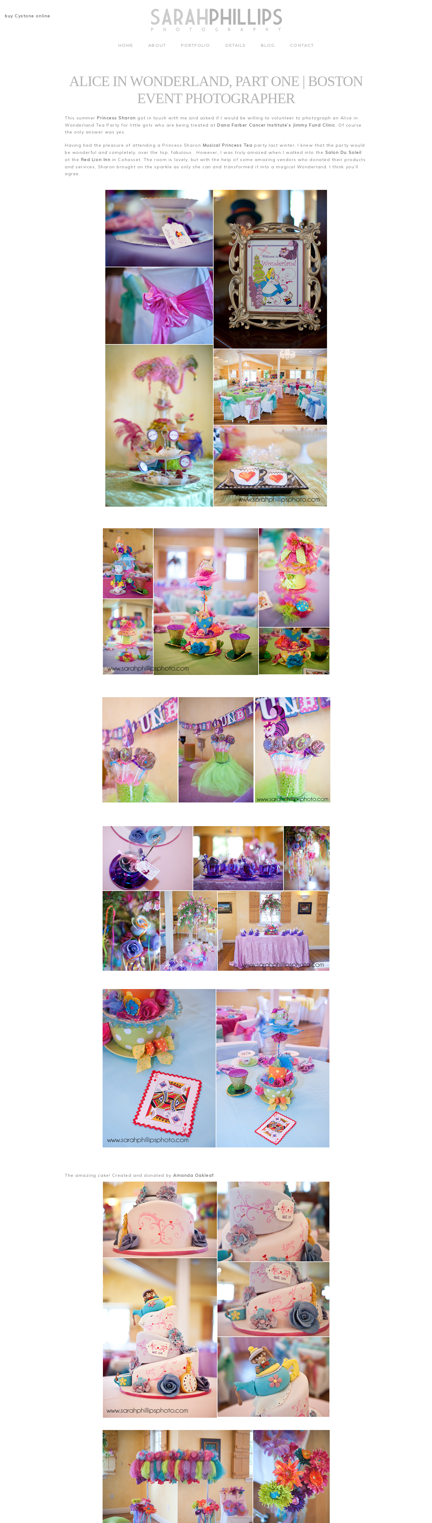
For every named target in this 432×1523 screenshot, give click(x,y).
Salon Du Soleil (343, 152)
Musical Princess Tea (228, 145)
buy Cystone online (27, 16)
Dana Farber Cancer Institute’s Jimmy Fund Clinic (276, 125)
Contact (302, 45)
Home (125, 45)
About (157, 45)
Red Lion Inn (95, 159)
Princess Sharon (116, 118)
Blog (268, 45)
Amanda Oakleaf (193, 1175)
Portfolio (195, 45)
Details (235, 45)
